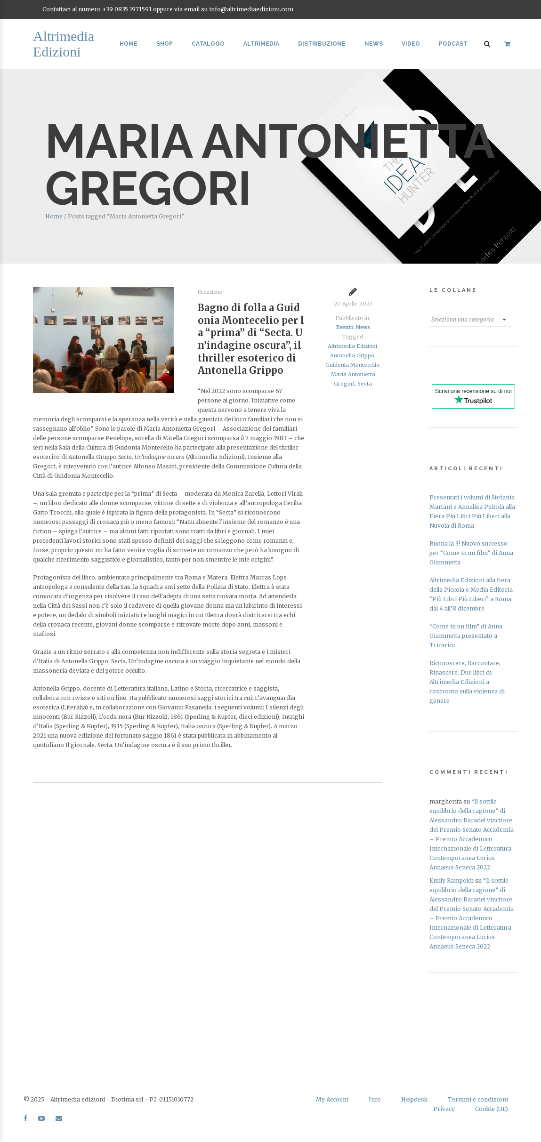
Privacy (444, 1108)
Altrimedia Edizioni (352, 346)
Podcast (453, 43)
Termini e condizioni (478, 1099)
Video (411, 43)
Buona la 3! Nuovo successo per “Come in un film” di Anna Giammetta (471, 553)
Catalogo (208, 43)
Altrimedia (261, 43)
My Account (332, 1099)
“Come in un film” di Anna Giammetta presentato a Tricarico (465, 636)
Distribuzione (322, 43)
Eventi (344, 327)
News (373, 43)
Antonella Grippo (352, 355)
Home (128, 43)
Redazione (210, 292)
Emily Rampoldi (451, 880)
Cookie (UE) (491, 1108)
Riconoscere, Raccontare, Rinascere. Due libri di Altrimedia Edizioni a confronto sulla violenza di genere (467, 681)
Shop (164, 43)
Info (375, 1099)
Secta (364, 383)
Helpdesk (414, 1099)
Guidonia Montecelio (352, 365)
